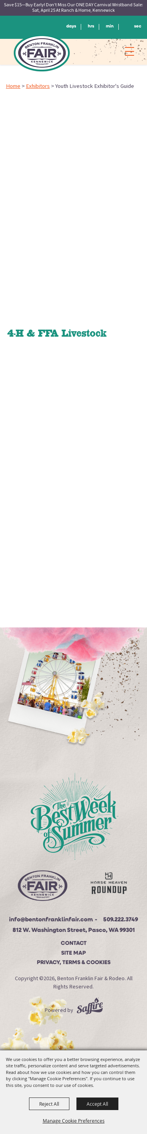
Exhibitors (38, 86)
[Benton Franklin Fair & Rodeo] (42, 53)
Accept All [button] (97, 1104)
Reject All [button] (49, 1104)
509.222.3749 (120, 920)
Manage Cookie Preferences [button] (74, 1121)
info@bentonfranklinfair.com (51, 920)
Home (13, 86)
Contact (74, 943)
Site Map (73, 953)
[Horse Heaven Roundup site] (108, 885)
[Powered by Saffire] (90, 1010)
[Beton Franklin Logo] (42, 888)
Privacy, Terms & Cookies (74, 963)
